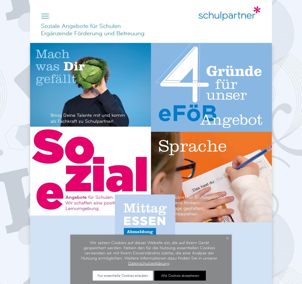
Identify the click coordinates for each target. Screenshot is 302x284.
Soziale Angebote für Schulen (81, 26)
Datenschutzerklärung (148, 263)
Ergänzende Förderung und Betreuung (93, 33)
